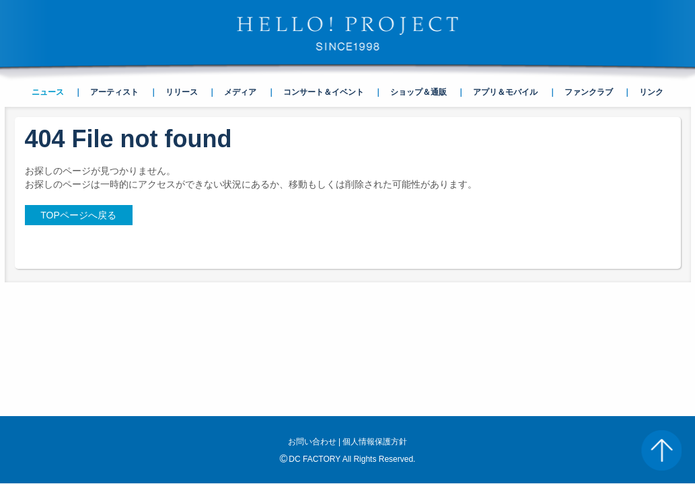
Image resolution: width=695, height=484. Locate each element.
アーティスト (114, 92)
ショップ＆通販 (418, 92)
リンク (651, 92)
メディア (240, 92)
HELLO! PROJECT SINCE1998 (348, 33)
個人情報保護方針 (374, 321)
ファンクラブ (588, 92)
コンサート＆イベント (323, 92)
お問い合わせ (312, 321)
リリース (182, 92)
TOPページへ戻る (78, 215)
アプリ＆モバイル (505, 92)
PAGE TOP (661, 450)
